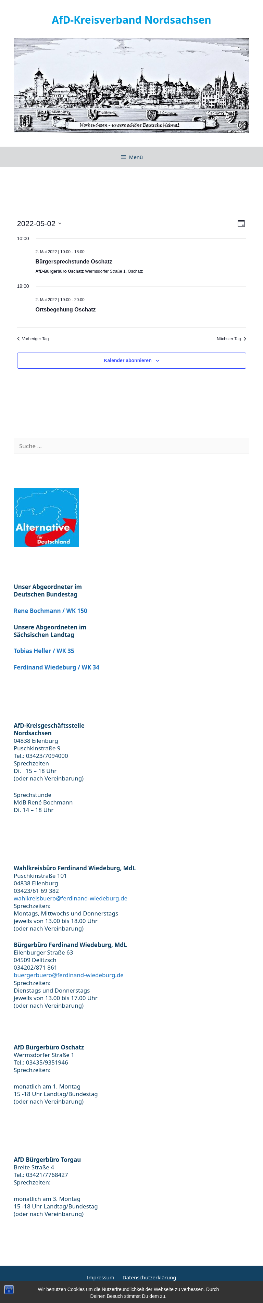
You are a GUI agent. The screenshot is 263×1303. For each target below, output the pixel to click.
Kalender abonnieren (127, 360)
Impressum (100, 1277)
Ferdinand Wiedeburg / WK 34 (56, 667)
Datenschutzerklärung (149, 1277)
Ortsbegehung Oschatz (66, 309)
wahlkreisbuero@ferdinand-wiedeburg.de (70, 898)
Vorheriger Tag (33, 338)
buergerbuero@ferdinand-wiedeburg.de (69, 975)
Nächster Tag (231, 338)
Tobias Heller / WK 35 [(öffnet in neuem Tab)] (44, 651)
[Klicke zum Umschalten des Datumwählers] (39, 223)
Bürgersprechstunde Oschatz (74, 262)
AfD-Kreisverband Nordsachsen (131, 20)
